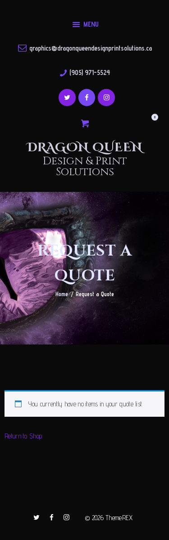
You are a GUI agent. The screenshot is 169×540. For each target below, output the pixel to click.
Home (61, 294)
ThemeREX (118, 517)
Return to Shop (23, 436)
